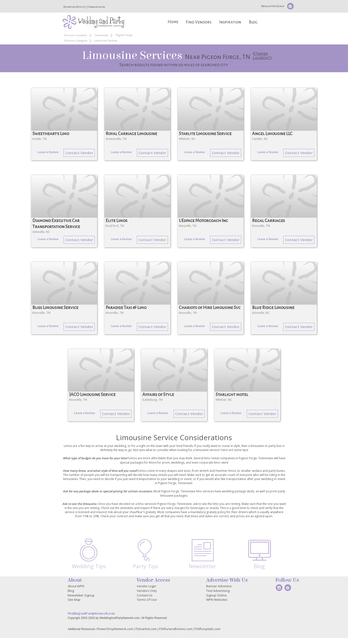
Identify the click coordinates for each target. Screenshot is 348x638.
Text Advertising (218, 590)
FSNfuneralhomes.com (175, 629)
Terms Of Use (147, 599)
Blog (253, 22)
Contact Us (144, 595)
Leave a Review (48, 152)
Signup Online (216, 595)
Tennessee (101, 35)
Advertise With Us (74, 6)
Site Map (74, 599)
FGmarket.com (146, 629)
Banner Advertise (219, 586)
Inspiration (230, 22)
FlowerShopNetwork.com (115, 629)
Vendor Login (96, 6)
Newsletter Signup (272, 6)
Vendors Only (147, 590)
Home (173, 22)
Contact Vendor (79, 152)
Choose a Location (75, 35)
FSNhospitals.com (207, 629)
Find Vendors (198, 22)
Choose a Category (75, 40)
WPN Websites (217, 599)
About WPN (76, 586)
